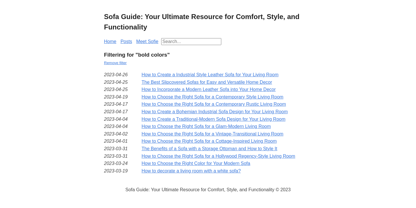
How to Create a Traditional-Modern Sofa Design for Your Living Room (213, 119)
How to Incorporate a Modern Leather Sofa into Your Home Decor (209, 89)
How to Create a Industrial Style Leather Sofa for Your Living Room (210, 74)
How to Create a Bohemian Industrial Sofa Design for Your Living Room (215, 111)
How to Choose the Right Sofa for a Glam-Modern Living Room (206, 126)
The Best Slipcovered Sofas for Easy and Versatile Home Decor (207, 82)
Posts (126, 41)
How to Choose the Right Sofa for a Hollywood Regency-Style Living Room (218, 156)
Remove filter (115, 63)
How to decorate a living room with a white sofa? (191, 170)
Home (110, 41)
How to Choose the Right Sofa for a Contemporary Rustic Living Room (214, 104)
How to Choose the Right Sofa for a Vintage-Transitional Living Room (212, 133)
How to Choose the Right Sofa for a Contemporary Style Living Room (212, 96)
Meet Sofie (147, 41)
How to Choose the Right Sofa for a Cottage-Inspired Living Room (209, 141)
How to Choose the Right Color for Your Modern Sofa (196, 163)
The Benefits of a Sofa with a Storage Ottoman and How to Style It (209, 148)
